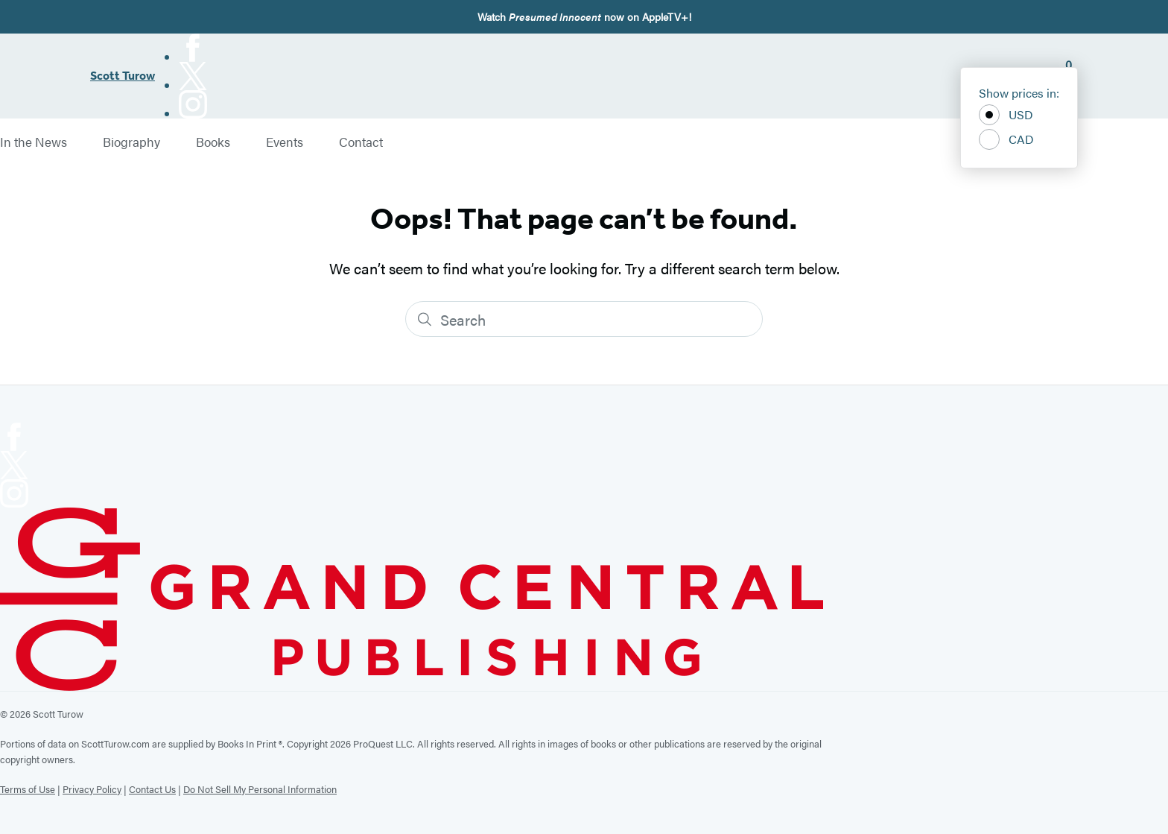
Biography (131, 142)
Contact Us (152, 789)
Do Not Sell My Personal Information (260, 789)
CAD (1006, 139)
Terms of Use (27, 789)
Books (213, 142)
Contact (361, 142)
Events (284, 142)
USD (1006, 114)
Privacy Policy (92, 789)
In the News (33, 142)
